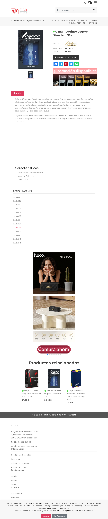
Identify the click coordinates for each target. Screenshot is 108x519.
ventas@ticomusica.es (27, 446)
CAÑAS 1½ (17, 201)
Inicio (54, 20)
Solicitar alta (16, 493)
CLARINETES (92, 20)
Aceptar (46, 516)
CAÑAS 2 (16, 205)
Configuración (59, 516)
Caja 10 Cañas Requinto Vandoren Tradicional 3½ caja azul (76, 395)
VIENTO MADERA (77, 20)
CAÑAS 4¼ (17, 239)
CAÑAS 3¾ (17, 231)
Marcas (14, 480)
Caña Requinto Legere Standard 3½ (52, 394)
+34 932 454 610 (24, 442)
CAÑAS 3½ (93, 23)
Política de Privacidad (20, 463)
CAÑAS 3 (16, 220)
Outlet (71, 415)
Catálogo (64, 20)
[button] (47, 354)
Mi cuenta (15, 497)
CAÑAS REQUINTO (78, 23)
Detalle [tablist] (18, 93)
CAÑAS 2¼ (17, 209)
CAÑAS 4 (16, 235)
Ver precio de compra (66, 57)
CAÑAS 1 (16, 197)
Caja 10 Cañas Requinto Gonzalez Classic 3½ (31, 394)
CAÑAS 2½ (17, 212)
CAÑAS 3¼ (17, 224)
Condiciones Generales (21, 455)
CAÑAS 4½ (17, 243)
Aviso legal (15, 459)
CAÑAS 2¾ (17, 216)
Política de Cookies (19, 467)
